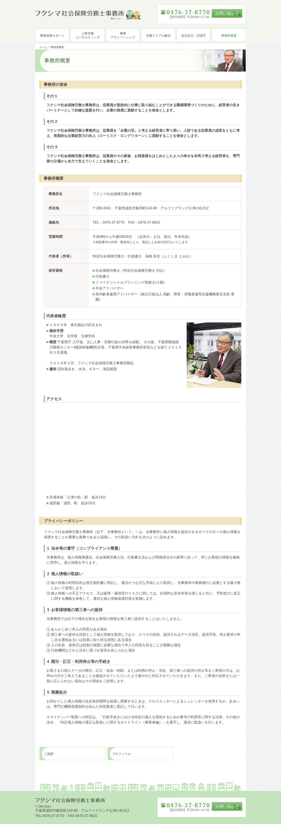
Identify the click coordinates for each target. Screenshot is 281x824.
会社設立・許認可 (193, 35)
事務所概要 (229, 35)
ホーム (43, 47)
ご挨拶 (48, 754)
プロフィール (121, 754)
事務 (123, 35)
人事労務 (87, 35)
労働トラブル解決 (158, 35)
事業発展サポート (52, 35)
